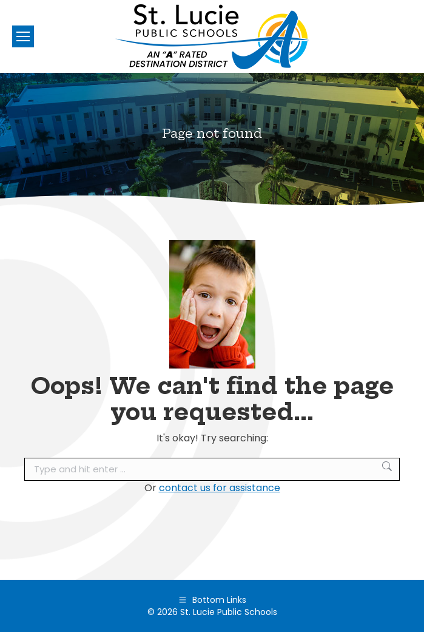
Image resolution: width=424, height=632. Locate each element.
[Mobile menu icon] (23, 36)
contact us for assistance (219, 488)
